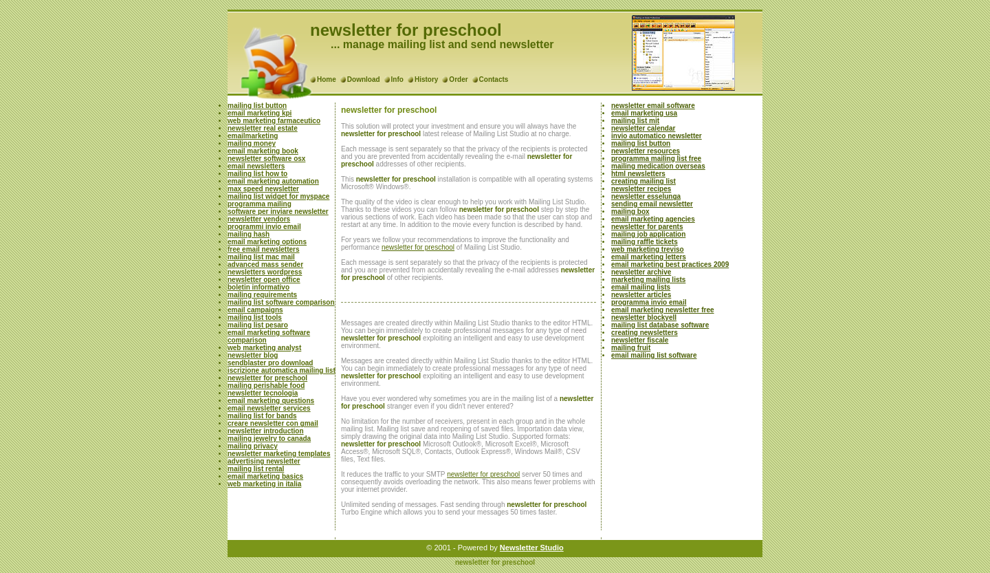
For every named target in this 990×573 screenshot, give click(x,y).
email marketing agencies (653, 219)
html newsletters (638, 173)
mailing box (630, 211)
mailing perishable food (266, 385)
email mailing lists (640, 287)
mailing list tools (255, 317)
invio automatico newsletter (656, 136)
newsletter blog (253, 355)
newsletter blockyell (643, 317)
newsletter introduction (266, 431)
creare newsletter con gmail (273, 423)
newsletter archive (641, 272)
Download (363, 79)
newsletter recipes (641, 189)
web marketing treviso (647, 249)
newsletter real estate (263, 128)
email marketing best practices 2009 (670, 264)
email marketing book (263, 151)
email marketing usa (644, 113)
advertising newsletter (264, 461)
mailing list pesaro (258, 325)
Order (458, 79)
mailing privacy (253, 446)
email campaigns (255, 310)
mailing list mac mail (261, 257)
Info (397, 79)
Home (326, 79)
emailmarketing (253, 136)
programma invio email (648, 302)
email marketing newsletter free (662, 310)
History (426, 79)
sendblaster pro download (270, 363)
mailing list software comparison (281, 302)
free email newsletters (264, 249)
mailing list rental (256, 469)
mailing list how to (257, 173)
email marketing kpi (260, 113)
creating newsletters (644, 332)
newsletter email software (653, 105)
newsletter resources (645, 151)
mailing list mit (635, 121)
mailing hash (249, 234)
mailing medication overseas (658, 166)
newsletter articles (641, 295)
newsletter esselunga (646, 196)
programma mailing (260, 204)
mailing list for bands (262, 416)
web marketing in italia (264, 484)
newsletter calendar (643, 128)
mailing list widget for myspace (278, 196)
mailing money (252, 143)
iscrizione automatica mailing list (282, 370)
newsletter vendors (259, 219)
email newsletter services (269, 408)
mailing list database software (660, 325)
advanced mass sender (265, 264)
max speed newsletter (263, 189)
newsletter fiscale (639, 340)
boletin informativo (258, 287)
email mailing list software (653, 355)
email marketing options (267, 242)
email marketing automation (273, 181)
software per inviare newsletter (278, 211)
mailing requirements (262, 295)
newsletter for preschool (267, 378)
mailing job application (648, 234)
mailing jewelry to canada (269, 438)
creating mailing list (643, 181)
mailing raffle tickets (644, 242)
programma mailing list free (656, 158)
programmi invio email (264, 226)
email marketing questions (271, 400)
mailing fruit (630, 348)
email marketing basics (265, 476)
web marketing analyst (264, 348)
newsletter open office (264, 279)
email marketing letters (648, 257)
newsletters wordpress (265, 272)
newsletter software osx (266, 158)
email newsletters (256, 166)
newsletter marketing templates (279, 453)
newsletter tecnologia (263, 393)
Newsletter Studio (532, 547)
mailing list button (257, 105)
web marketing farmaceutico (274, 121)
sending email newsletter (652, 204)
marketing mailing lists (648, 279)
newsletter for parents (647, 226)
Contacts (494, 79)
